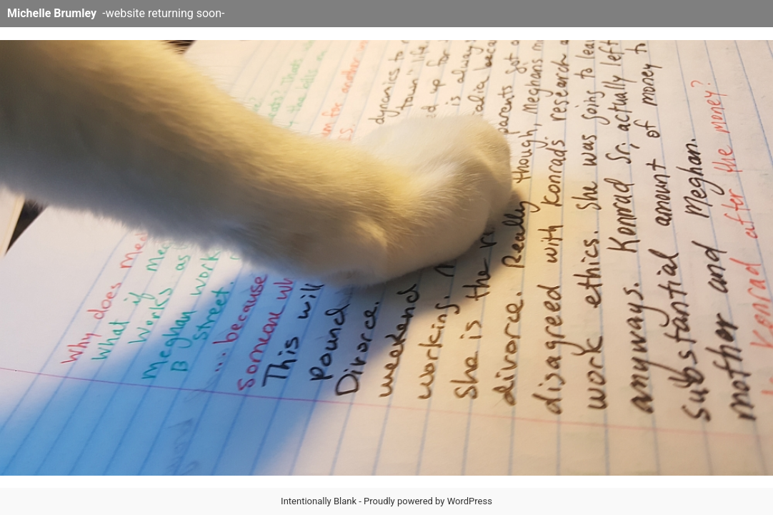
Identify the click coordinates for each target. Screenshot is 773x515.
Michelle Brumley (51, 13)
